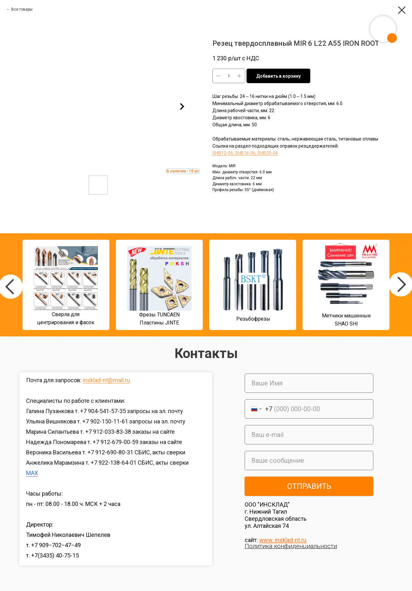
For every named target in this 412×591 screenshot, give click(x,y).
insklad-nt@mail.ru (106, 380)
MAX (32, 473)
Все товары (22, 9)
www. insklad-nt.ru (282, 540)
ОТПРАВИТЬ (309, 486)
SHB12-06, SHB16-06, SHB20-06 (245, 153)
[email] (309, 434)
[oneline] (309, 460)
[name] (309, 383)
